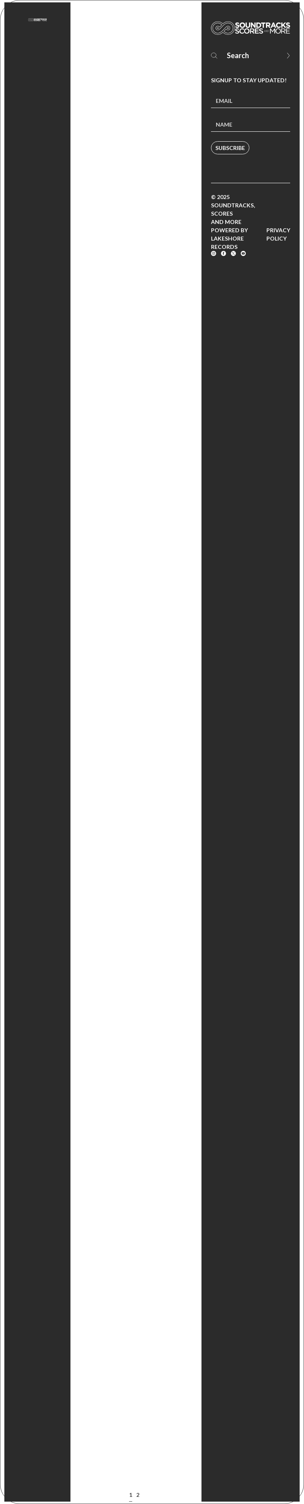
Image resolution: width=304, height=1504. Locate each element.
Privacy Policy (278, 234)
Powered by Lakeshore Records (229, 238)
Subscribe (230, 147)
